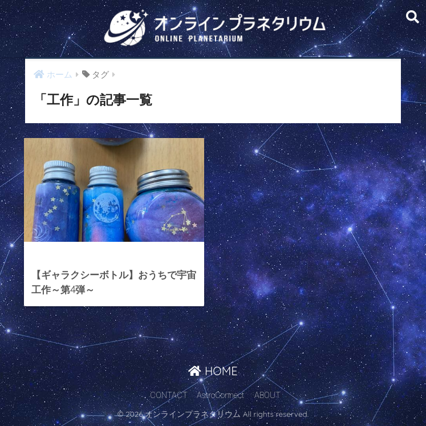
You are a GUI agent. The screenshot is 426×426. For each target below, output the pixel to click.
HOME (212, 371)
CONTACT (169, 395)
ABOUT (267, 395)
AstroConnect (220, 395)
